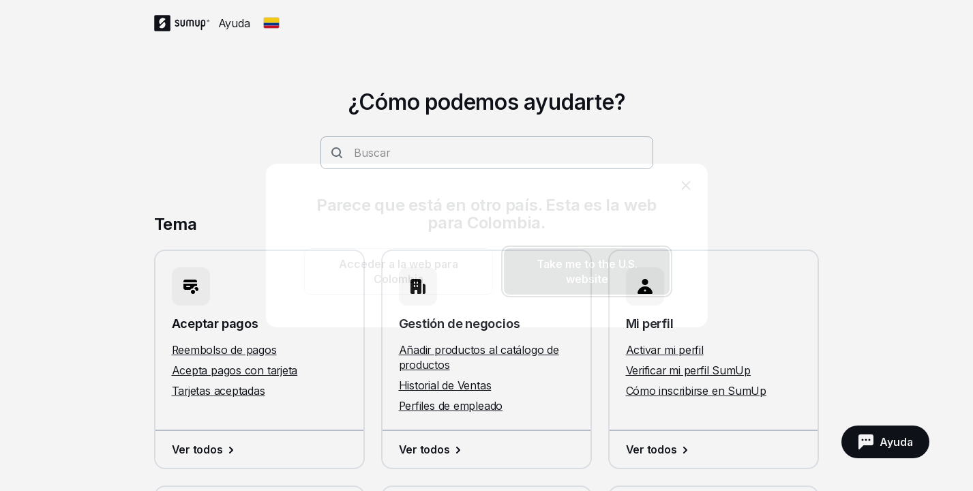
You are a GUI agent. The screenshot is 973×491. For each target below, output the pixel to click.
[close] (686, 185)
